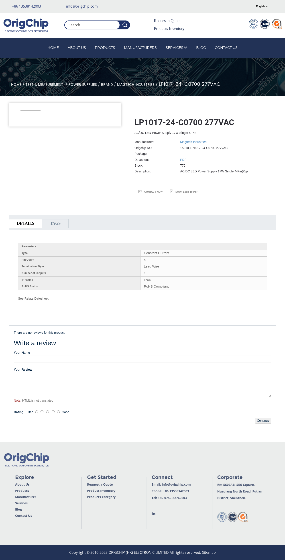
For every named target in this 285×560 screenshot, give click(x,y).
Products (105, 47)
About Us (77, 47)
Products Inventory (169, 28)
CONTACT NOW (153, 191)
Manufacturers (140, 47)
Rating (19, 412)
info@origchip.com (82, 6)
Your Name (22, 352)
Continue (263, 420)
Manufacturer (12, 497)
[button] (23, 116)
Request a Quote (167, 20)
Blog (201, 47)
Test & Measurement (45, 85)
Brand (107, 85)
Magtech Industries (136, 85)
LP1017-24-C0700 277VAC (189, 84)
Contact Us (226, 47)
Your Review (23, 369)
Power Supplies (83, 85)
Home (53, 47)
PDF (183, 159)
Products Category (89, 497)
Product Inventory (89, 490)
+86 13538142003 (26, 6)
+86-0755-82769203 (159, 498)
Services (176, 47)
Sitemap (209, 552)
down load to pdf (186, 191)
